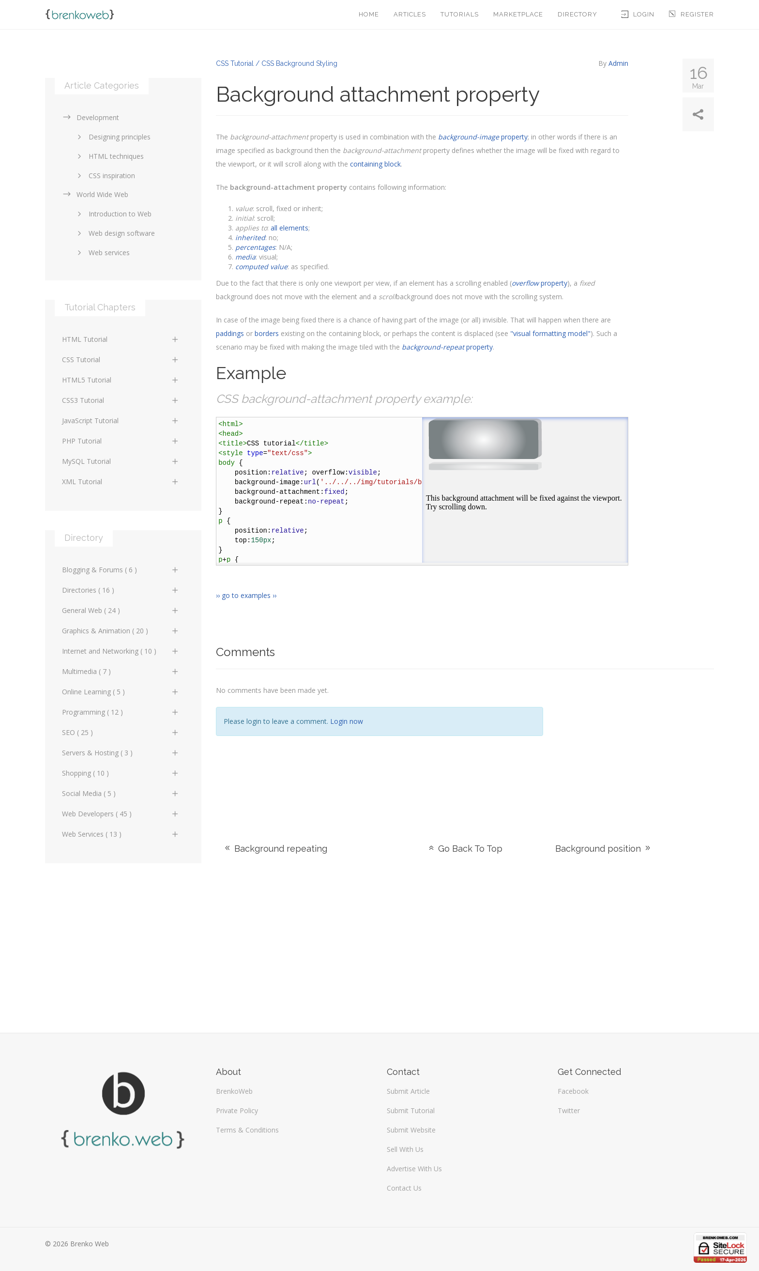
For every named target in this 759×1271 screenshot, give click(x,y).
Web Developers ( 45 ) (121, 813)
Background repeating (275, 848)
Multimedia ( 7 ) (121, 671)
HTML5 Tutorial (121, 379)
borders (267, 333)
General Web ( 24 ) (121, 610)
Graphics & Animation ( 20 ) (121, 630)
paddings (230, 333)
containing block (375, 163)
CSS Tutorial (121, 359)
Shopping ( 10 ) (121, 773)
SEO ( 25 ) (121, 732)
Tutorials (459, 14)
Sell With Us (405, 1149)
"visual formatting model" (550, 333)
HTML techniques (109, 156)
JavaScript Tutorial (121, 420)
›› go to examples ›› (246, 595)
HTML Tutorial (121, 339)
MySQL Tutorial (121, 461)
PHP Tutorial (121, 440)
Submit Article (408, 1091)
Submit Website (411, 1129)
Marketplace (518, 14)
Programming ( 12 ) (121, 712)
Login (638, 14)
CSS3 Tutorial (121, 400)
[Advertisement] (636, 744)
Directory (577, 14)
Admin (618, 63)
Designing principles (112, 136)
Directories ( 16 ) (121, 590)
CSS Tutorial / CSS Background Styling (276, 63)
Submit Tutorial (411, 1110)
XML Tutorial (121, 481)
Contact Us (404, 1188)
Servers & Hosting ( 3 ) (121, 752)
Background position (603, 848)
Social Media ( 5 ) (121, 793)
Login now (346, 721)
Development (90, 117)
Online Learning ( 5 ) (121, 691)
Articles (410, 14)
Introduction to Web (113, 213)
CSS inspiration (104, 175)
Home (369, 14)
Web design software (114, 233)
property (483, 136)
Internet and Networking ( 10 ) (121, 651)
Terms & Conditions (247, 1129)
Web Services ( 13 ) (121, 834)
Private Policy (237, 1110)
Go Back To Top (464, 848)
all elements (289, 227)
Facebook (573, 1091)
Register (691, 14)
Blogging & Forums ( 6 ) (121, 569)
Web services (102, 252)
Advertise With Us (414, 1168)
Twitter (569, 1110)
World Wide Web (95, 194)
